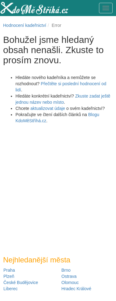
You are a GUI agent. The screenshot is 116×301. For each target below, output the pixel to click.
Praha (9, 270)
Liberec (10, 288)
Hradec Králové (77, 288)
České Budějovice (20, 282)
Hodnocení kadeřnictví (24, 25)
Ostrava (69, 276)
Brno (66, 270)
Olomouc (70, 282)
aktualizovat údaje (47, 108)
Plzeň (8, 276)
